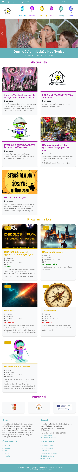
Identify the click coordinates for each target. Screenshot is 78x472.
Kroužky (6, 448)
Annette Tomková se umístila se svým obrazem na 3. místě (19, 96)
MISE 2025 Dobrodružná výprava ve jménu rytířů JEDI (19, 253)
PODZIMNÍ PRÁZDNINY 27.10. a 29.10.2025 (58, 96)
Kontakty (6, 456)
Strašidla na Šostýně (15, 197)
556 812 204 (28, 2)
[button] (71, 11)
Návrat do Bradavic (52, 252)
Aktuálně (6, 445)
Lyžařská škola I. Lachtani (17, 366)
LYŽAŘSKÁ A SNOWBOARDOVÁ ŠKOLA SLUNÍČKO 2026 (19, 146)
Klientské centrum (69, 2)
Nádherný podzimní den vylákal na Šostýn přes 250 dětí (55, 147)
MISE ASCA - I (10, 310)
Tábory (5, 453)
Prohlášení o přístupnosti (34, 469)
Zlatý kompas (49, 310)
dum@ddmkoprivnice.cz (12, 2)
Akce (5, 451)
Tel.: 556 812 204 (46, 435)
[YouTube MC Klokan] (45, 459)
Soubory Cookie (47, 469)
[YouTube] (47, 456)
